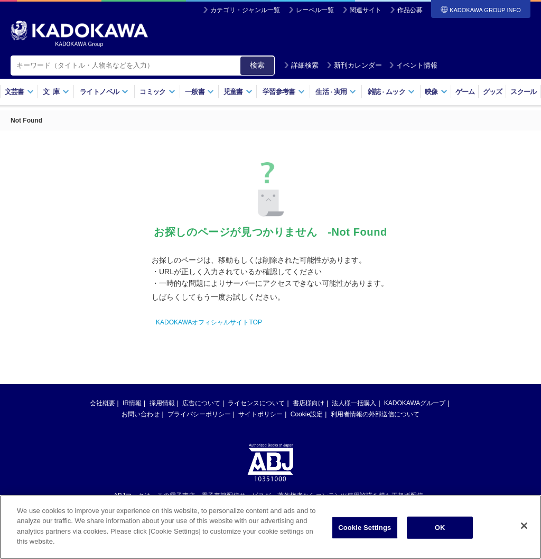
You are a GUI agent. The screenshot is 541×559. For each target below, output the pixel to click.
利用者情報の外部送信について (375, 414)
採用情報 (162, 403)
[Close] (524, 525)
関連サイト (365, 10)
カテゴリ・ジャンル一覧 (245, 10)
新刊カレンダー (354, 65)
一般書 (199, 92)
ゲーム (465, 92)
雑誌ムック (391, 92)
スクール (523, 92)
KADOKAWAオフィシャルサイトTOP (209, 322)
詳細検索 (301, 65)
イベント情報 (413, 65)
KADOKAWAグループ (414, 403)
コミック (157, 92)
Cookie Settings (364, 528)
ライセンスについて (256, 403)
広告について (201, 403)
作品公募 (410, 10)
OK (440, 528)
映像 (436, 92)
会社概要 (102, 403)
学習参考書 (284, 92)
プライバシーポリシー (199, 414)
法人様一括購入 (354, 403)
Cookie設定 (307, 414)
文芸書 (19, 92)
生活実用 (335, 92)
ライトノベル (104, 92)
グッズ (492, 92)
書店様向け (308, 403)
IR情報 (132, 403)
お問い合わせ (141, 414)
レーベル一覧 (315, 10)
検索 (257, 65)
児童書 (238, 92)
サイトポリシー (260, 414)
